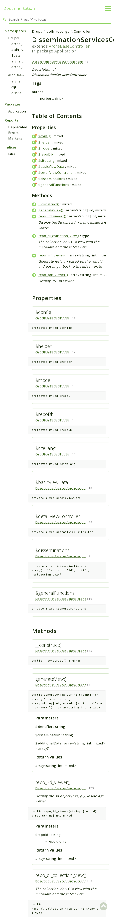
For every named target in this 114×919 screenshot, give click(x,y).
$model (44, 148)
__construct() (48, 204)
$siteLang (46, 160)
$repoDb (45, 154)
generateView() (50, 210)
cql (13, 87)
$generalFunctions (53, 185)
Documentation (19, 8)
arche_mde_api (23, 67)
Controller (82, 31)
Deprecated (17, 127)
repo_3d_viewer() (52, 216)
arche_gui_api (22, 61)
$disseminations (51, 179)
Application (17, 111)
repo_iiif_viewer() (52, 255)
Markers (15, 138)
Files (12, 154)
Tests (16, 55)
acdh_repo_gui (23, 49)
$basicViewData (51, 166)
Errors (13, 133)
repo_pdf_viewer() (53, 275)
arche (16, 81)
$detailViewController (56, 172)
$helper (44, 142)
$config (44, 136)
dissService (20, 93)
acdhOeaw (16, 75)
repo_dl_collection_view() (58, 236)
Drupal (13, 38)
